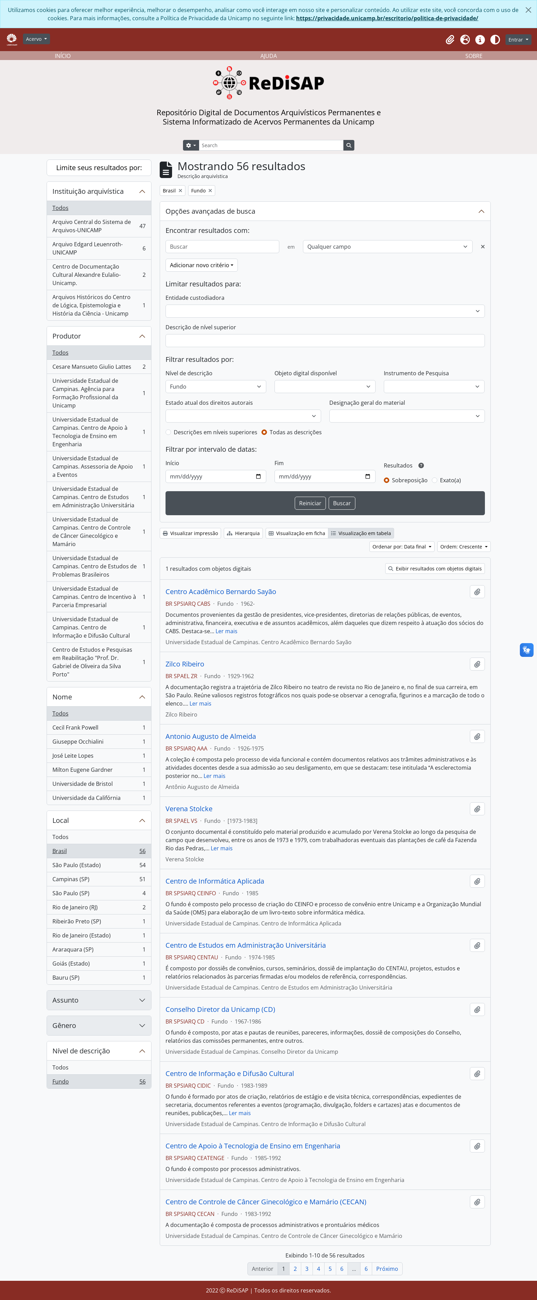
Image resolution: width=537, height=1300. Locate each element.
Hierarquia (243, 533)
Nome (62, 696)
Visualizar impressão (190, 533)
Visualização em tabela (361, 533)
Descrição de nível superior (201, 327)
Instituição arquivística (88, 191)
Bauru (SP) (99, 978)
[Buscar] (222, 246)
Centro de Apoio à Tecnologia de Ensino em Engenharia (253, 1146)
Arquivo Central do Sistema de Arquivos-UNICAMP (99, 226)
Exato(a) (450, 480)
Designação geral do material (367, 402)
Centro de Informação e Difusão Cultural (230, 1073)
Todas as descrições (296, 432)
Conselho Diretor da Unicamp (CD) (220, 1009)
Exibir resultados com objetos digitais (435, 568)
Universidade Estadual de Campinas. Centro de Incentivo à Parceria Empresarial (99, 597)
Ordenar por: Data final (400, 546)
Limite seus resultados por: (99, 167)
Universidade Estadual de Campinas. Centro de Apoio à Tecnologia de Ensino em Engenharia (99, 432)
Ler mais (226, 631)
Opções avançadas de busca (210, 211)
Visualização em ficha (297, 533)
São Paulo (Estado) (99, 866)
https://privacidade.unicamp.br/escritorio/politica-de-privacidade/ (387, 18)
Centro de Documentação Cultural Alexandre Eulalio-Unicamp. (99, 275)
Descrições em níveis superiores (215, 432)
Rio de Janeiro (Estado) (99, 937)
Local (60, 820)
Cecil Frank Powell (99, 729)
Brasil (99, 852)
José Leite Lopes (99, 757)
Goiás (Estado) (99, 965)
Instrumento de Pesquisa (416, 373)
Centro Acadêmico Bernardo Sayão (221, 592)
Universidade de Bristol (99, 785)
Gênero (64, 1025)
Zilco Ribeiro (185, 664)
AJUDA (268, 56)
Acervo (34, 39)
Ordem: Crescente (462, 546)
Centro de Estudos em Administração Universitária (246, 945)
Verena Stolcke (189, 809)
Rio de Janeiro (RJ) (99, 908)
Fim (279, 463)
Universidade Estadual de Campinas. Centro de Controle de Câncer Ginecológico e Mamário (99, 532)
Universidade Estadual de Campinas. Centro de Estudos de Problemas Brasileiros (99, 566)
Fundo (99, 1082)
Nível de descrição (81, 1050)
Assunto (65, 1000)
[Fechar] (528, 10)
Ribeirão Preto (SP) (99, 923)
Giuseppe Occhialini (99, 743)
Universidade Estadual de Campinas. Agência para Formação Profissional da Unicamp (99, 393)
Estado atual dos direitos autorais (209, 402)
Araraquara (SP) (99, 951)
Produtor (66, 336)
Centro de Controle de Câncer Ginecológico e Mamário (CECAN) (266, 1202)
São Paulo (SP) (99, 894)
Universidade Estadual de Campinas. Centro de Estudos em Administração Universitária (99, 497)
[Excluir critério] (483, 247)
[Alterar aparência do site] (495, 39)
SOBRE (474, 56)
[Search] (271, 145)
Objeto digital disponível (305, 373)
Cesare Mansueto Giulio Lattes (99, 368)
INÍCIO (63, 56)
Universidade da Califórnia (99, 799)
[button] (449, 39)
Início (172, 463)
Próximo (387, 1269)
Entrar (516, 39)
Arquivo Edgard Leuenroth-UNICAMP (99, 248)
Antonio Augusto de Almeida (211, 736)
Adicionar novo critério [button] (199, 265)
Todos (60, 208)
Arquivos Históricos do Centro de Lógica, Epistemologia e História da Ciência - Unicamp (99, 305)
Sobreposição (410, 480)
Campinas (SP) (99, 880)
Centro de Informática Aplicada (215, 881)
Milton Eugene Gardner (99, 771)
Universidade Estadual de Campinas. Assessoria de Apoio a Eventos (99, 466)
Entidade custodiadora (195, 298)
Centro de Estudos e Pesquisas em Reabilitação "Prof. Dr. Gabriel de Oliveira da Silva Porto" (99, 662)
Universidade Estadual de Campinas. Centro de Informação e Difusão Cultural (99, 627)
